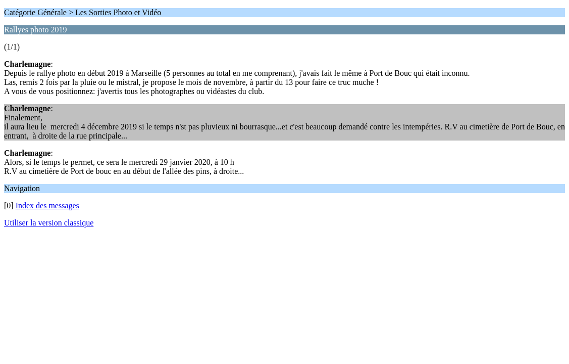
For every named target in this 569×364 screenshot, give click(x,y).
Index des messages (47, 205)
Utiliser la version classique (48, 222)
